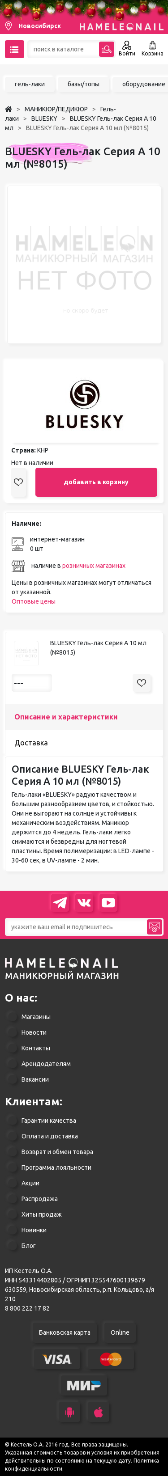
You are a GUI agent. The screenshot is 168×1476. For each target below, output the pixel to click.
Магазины (36, 1016)
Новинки (34, 1230)
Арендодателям (46, 1063)
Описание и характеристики (66, 717)
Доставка (31, 743)
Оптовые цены (34, 601)
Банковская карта (64, 1332)
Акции (30, 1183)
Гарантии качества (49, 1120)
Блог (29, 1245)
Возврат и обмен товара (57, 1151)
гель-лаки (30, 84)
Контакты (36, 1048)
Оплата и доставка (50, 1136)
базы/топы (83, 84)
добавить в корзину (96, 482)
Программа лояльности (56, 1167)
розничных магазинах (93, 565)
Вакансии (35, 1079)
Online (120, 1332)
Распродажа (40, 1198)
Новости (34, 1032)
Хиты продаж (42, 1214)
